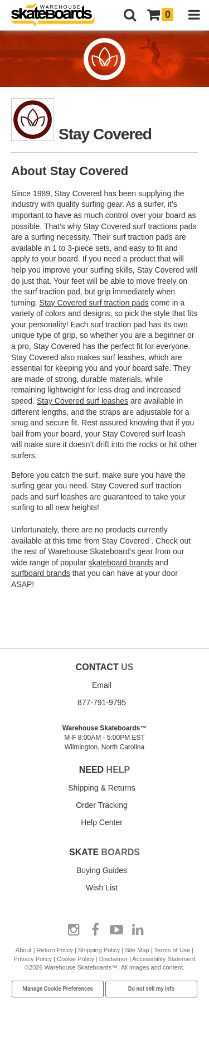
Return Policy (55, 950)
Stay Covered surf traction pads (94, 302)
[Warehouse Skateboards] (58, 15)
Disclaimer (113, 959)
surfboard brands (40, 573)
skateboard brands (121, 562)
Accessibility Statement (163, 959)
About (24, 950)
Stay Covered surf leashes (82, 400)
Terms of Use (172, 950)
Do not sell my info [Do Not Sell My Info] (151, 989)
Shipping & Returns (101, 787)
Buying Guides (101, 870)
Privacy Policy (33, 959)
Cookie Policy (75, 959)
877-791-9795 (101, 702)
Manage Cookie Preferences (57, 989)
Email (101, 685)
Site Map (137, 950)
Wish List (102, 887)
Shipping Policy (99, 950)
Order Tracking (102, 805)
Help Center (102, 822)
